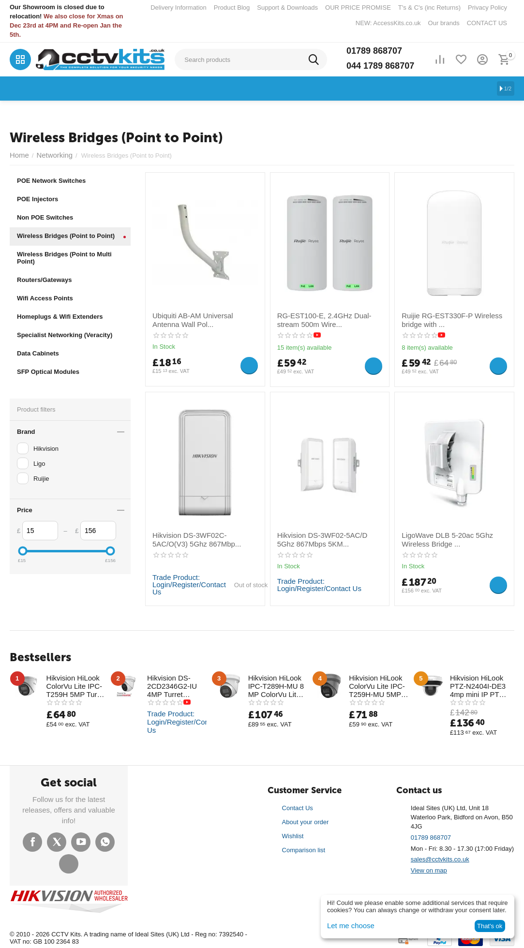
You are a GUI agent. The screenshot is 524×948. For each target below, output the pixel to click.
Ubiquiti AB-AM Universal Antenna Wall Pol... (200, 318)
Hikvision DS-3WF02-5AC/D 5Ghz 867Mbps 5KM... (325, 538)
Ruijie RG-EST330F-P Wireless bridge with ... (445, 318)
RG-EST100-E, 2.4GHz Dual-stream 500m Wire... (328, 318)
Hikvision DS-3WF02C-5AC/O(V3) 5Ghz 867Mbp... (200, 538)
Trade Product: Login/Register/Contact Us (184, 584)
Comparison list (304, 846)
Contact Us (297, 805)
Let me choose (347, 926)
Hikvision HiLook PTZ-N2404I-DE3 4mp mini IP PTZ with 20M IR (474, 684)
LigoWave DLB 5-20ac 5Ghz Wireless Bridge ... (441, 538)
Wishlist (293, 833)
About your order (305, 819)
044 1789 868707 (380, 66)
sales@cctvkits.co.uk (440, 856)
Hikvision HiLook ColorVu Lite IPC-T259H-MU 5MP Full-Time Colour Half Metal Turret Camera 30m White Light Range (378, 684)
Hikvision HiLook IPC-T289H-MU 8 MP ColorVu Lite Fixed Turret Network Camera (277, 684)
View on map (429, 867)
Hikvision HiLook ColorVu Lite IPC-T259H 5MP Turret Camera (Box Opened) (72, 684)
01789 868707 (374, 51)
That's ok (489, 926)
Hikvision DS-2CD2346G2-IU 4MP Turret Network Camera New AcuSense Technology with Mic (176, 684)
